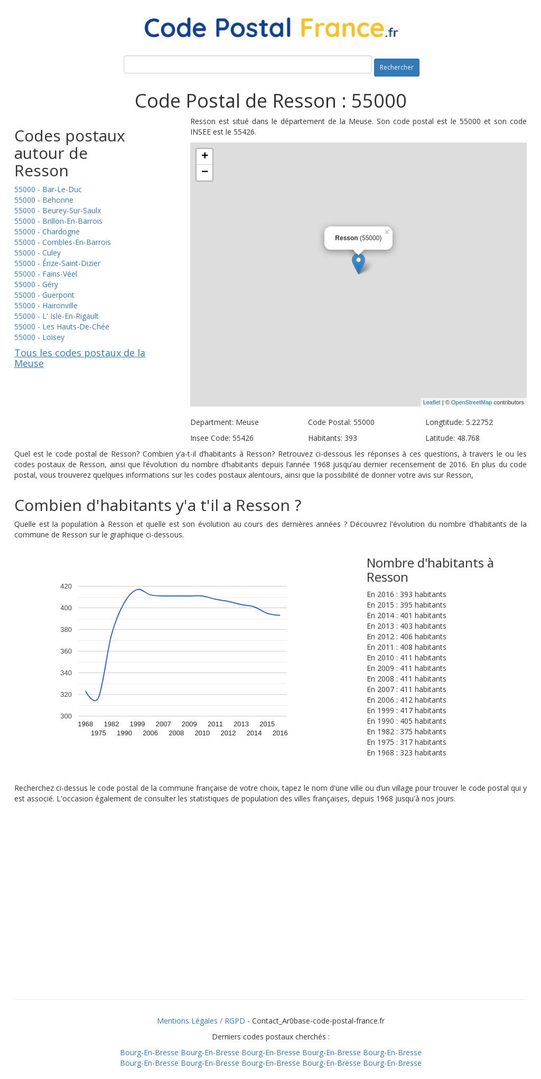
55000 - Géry (36, 284)
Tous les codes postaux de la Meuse (79, 358)
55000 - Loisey (39, 337)
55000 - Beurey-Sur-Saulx (57, 210)
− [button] (204, 173)
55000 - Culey (37, 253)
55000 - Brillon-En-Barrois (58, 221)
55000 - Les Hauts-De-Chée (61, 326)
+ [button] (204, 157)
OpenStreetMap (471, 402)
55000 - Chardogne (47, 231)
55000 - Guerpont (44, 295)
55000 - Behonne (43, 200)
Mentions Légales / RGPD (201, 1021)
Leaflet (432, 402)
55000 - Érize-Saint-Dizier (57, 263)
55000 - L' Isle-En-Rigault (56, 316)
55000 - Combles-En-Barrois (62, 242)
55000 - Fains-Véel (45, 274)
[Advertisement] (270, 915)
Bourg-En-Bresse (149, 1052)
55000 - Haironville (46, 305)
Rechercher (397, 67)
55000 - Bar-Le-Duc (48, 189)
